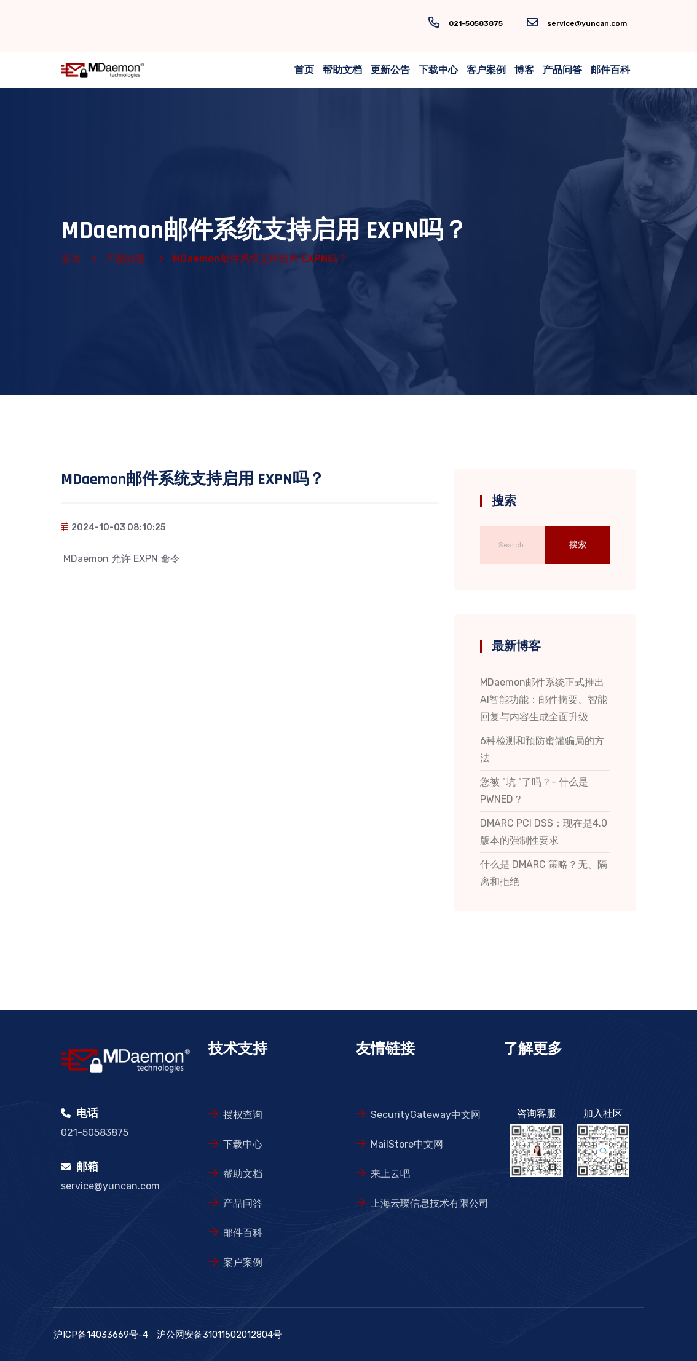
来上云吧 (390, 1174)
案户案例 (242, 1262)
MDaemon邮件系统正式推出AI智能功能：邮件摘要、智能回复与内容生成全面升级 (543, 700)
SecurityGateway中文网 (426, 1115)
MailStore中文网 (407, 1144)
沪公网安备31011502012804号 (219, 1334)
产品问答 (562, 70)
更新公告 (390, 70)
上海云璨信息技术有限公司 (430, 1203)
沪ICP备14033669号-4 (100, 1334)
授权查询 (242, 1115)
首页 (304, 70)
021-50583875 (476, 23)
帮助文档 (342, 70)
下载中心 (438, 70)
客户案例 (486, 70)
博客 (524, 70)
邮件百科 (610, 70)
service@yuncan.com (587, 23)
